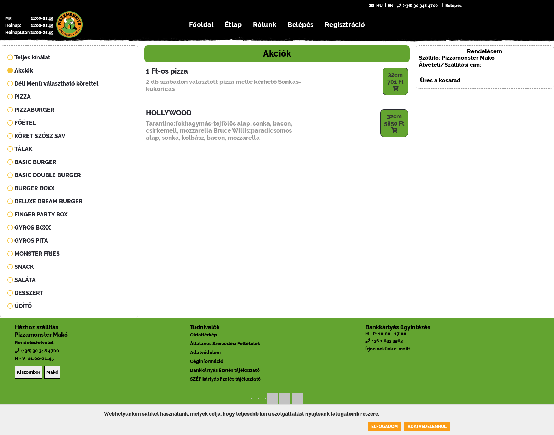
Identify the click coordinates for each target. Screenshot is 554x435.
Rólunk (264, 24)
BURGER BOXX (30, 188)
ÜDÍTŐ (19, 306)
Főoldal (201, 24)
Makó (52, 372)
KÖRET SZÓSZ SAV (36, 136)
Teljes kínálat (28, 57)
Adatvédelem (205, 352)
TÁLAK (20, 149)
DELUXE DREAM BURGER (45, 201)
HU (376, 5)
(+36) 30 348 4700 (417, 5)
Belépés (453, 5)
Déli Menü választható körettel (52, 83)
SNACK (20, 266)
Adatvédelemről (427, 426)
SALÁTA (21, 280)
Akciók (20, 70)
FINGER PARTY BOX (37, 214)
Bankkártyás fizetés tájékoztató (225, 370)
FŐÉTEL (21, 123)
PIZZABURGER (30, 109)
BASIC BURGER (32, 162)
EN (390, 5)
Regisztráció (345, 24)
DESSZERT (25, 293)
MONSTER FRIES (33, 253)
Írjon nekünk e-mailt (387, 349)
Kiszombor (28, 372)
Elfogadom (384, 426)
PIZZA (19, 96)
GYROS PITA (27, 240)
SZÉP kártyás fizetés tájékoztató (225, 379)
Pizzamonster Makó (41, 334)
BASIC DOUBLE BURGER (44, 175)
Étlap (233, 24)
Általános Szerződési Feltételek (225, 343)
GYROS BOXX (29, 227)
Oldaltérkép (203, 334)
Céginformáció (206, 361)
